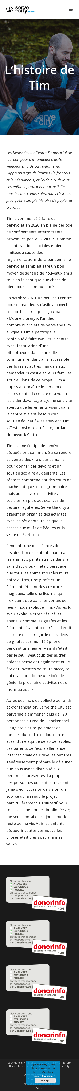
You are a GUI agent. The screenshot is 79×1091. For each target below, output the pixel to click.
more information (43, 1076)
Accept (45, 1080)
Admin (39, 1088)
